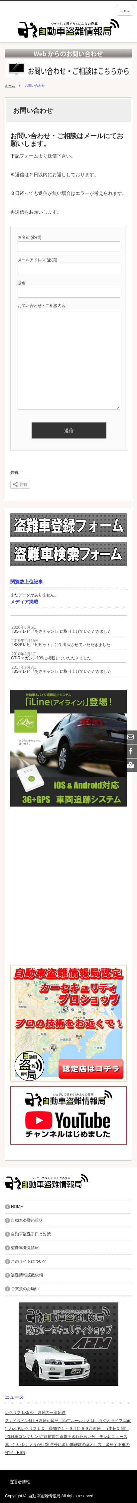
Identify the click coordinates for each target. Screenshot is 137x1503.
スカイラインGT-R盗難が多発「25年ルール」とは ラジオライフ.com (68, 1420)
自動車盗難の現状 (27, 1220)
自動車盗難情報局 (44, 1496)
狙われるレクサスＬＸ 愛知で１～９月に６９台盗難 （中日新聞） (67, 1428)
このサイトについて (29, 1261)
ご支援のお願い (25, 1288)
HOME (17, 1206)
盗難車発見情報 (25, 1247)
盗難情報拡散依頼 (27, 1275)
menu (125, 10)
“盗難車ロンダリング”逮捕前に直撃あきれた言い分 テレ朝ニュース (66, 1436)
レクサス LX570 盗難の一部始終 (35, 1412)
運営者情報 (20, 1482)
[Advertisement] (68, 886)
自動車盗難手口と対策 (31, 1234)
